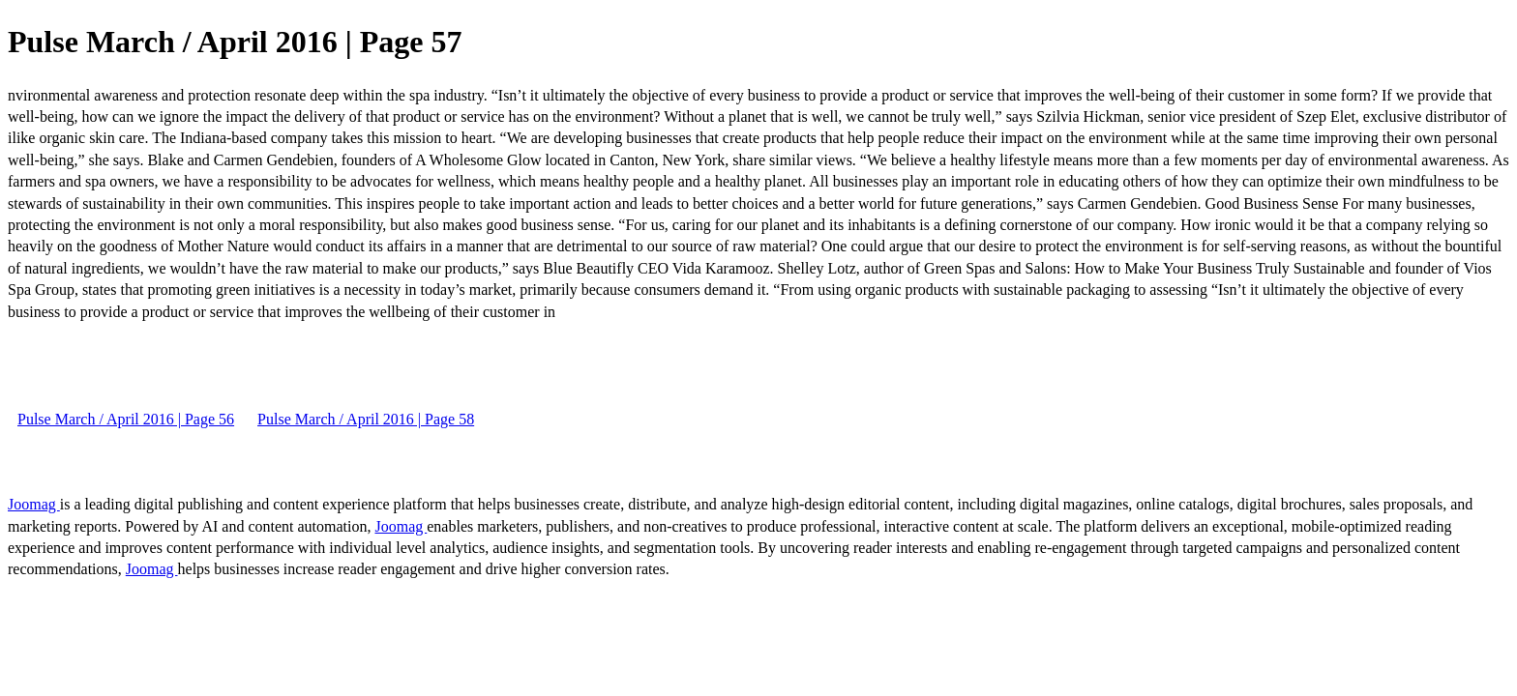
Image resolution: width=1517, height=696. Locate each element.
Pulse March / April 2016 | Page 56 (125, 419)
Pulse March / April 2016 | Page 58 (365, 419)
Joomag (34, 504)
